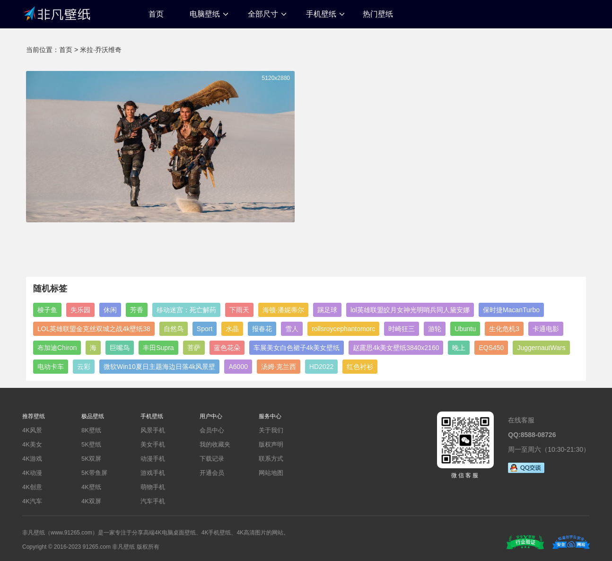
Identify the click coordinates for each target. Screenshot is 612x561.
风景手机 (152, 430)
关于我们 (271, 430)
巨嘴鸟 (120, 347)
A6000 (237, 366)
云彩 (83, 366)
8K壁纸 (91, 430)
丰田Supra (158, 347)
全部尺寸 (263, 14)
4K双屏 (91, 501)
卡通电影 (546, 329)
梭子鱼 (47, 310)
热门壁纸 (378, 14)
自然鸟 (174, 329)
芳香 (136, 310)
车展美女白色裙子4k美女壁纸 (297, 347)
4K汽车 (32, 501)
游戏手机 (152, 472)
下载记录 (212, 458)
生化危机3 (504, 329)
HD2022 (321, 366)
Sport (204, 329)
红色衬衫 (360, 366)
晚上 (458, 347)
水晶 (232, 329)
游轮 (434, 329)
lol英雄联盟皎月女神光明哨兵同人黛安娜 (410, 310)
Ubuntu (465, 329)
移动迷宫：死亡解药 (186, 310)
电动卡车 (50, 366)
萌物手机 (152, 487)
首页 (156, 14)
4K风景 (32, 430)
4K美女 (32, 444)
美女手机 (152, 444)
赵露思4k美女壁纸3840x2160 (396, 347)
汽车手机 (152, 501)
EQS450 (491, 347)
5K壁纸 (91, 444)
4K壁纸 (91, 487)
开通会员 (212, 472)
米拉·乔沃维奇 (101, 49)
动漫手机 (152, 458)
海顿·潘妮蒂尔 (283, 310)
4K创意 (32, 487)
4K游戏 (32, 458)
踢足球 (327, 310)
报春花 (262, 329)
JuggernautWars (541, 347)
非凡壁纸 (56, 13)
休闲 (110, 310)
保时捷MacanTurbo (511, 310)
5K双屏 (91, 458)
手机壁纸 (321, 14)
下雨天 (239, 310)
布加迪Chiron (57, 347)
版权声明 (271, 444)
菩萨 (194, 347)
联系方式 (271, 458)
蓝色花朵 (227, 347)
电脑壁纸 (205, 14)
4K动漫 (32, 472)
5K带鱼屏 (94, 472)
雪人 (291, 329)
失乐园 (80, 310)
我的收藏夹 (215, 444)
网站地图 (271, 472)
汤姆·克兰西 (278, 366)
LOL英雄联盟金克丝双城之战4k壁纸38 (93, 329)
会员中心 (212, 430)
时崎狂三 (401, 329)
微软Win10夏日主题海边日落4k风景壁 (159, 366)
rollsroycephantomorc (343, 329)
